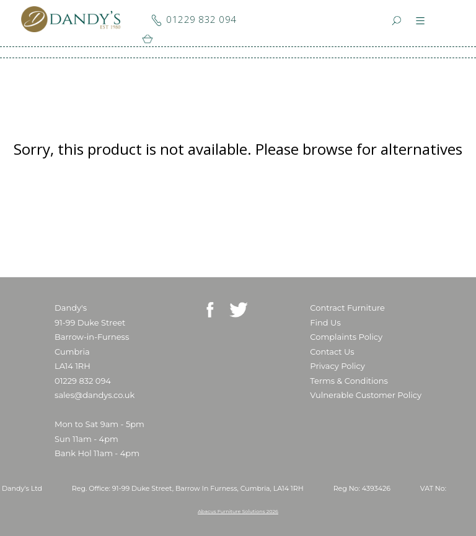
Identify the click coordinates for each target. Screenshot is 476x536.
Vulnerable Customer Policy (365, 395)
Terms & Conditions (348, 381)
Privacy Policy (337, 366)
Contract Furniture (347, 308)
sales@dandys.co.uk (94, 395)
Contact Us (332, 352)
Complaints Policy (346, 337)
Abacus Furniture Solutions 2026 (238, 511)
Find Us (325, 322)
